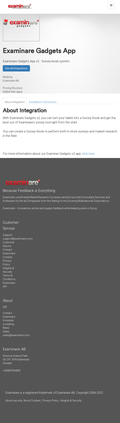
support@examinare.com (18, 238)
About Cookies (32, 400)
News (6, 327)
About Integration (15, 102)
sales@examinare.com (16, 335)
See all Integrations (16, 68)
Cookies (7, 257)
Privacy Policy (50, 400)
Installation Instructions (42, 102)
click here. (88, 153)
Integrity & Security (71, 400)
